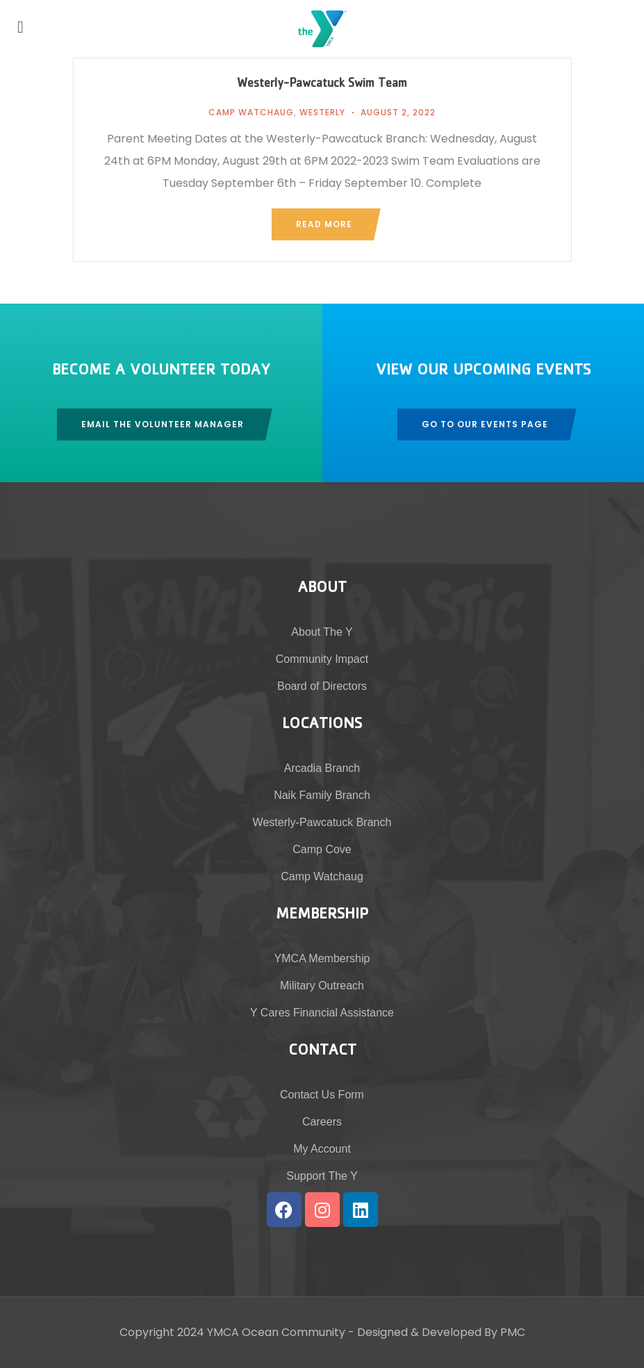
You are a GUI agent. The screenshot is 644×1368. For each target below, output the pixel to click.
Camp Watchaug (251, 112)
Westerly (322, 112)
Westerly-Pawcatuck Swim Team (322, 85)
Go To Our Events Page (485, 424)
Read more (324, 224)
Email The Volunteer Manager (162, 424)
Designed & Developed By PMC (441, 1332)
